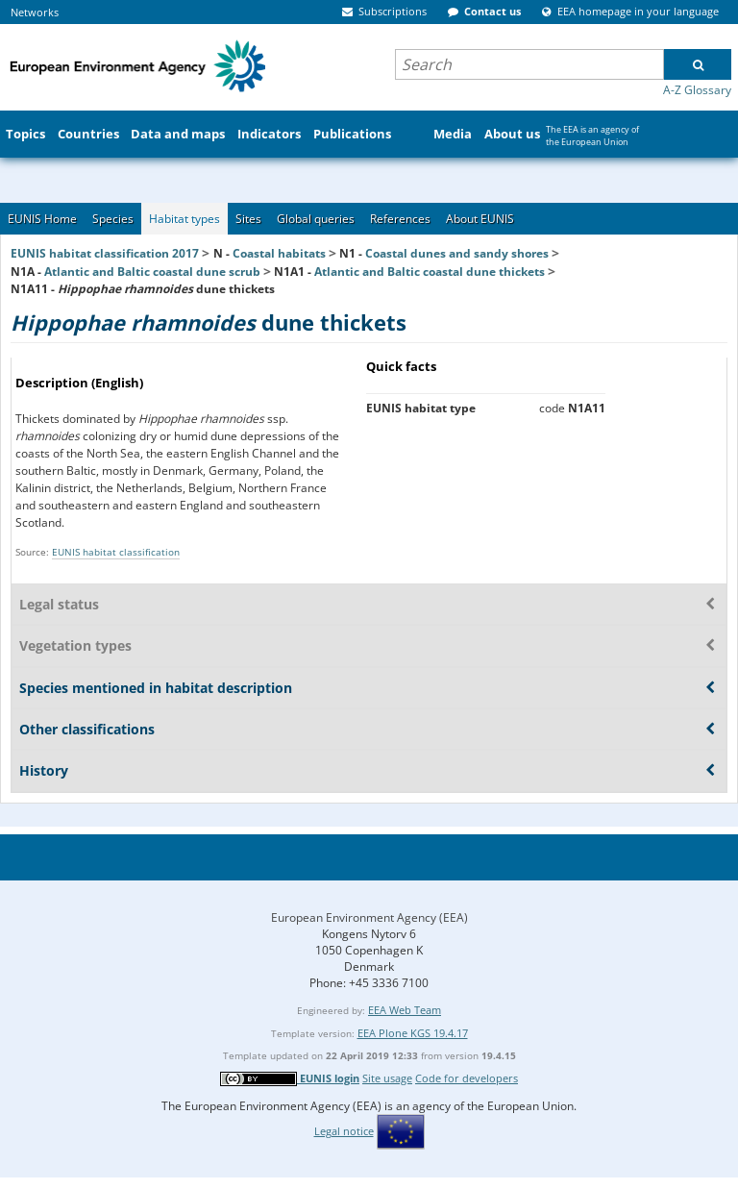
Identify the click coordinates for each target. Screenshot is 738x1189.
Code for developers (466, 1078)
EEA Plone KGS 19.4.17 (412, 1033)
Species (113, 219)
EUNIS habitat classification (116, 551)
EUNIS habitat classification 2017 (105, 253)
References (400, 219)
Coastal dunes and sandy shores (457, 253)
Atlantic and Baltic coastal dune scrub (152, 271)
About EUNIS (480, 219)
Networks (35, 12)
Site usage (387, 1078)
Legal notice (344, 1131)
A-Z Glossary (697, 90)
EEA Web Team (404, 1010)
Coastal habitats (279, 253)
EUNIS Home (42, 219)
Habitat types (184, 219)
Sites (248, 219)
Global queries (316, 219)
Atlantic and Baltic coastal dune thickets (429, 271)
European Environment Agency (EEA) (369, 917)
